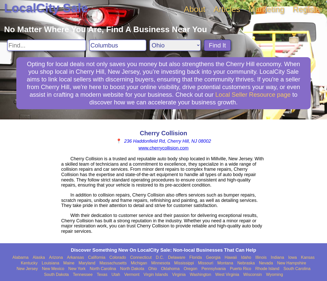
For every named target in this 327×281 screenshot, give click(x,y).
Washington (200, 274)
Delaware (176, 257)
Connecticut (141, 257)
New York (77, 268)
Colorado (117, 257)
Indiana (277, 257)
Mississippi (184, 263)
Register (308, 9)
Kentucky (29, 263)
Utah (115, 274)
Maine (69, 263)
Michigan (139, 263)
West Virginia (227, 274)
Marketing (266, 9)
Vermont (131, 274)
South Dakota (56, 274)
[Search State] (175, 45)
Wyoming (274, 274)
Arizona (56, 257)
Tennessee (82, 274)
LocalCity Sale (46, 8)
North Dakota (132, 268)
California (97, 257)
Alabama (21, 257)
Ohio (152, 268)
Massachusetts (113, 263)
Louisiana (50, 263)
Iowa (292, 257)
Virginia (179, 274)
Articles (226, 9)
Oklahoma (170, 268)
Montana (225, 263)
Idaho (246, 257)
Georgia (213, 257)
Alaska (39, 257)
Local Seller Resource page (253, 94)
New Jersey (27, 268)
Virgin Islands (156, 274)
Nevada (266, 263)
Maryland (86, 263)
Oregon (190, 268)
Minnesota (160, 263)
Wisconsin (252, 274)
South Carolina (297, 268)
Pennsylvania (213, 268)
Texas (102, 274)
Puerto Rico (240, 268)
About (194, 9)
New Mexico (53, 268)
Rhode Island (267, 268)
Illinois (260, 257)
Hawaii (231, 257)
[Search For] (46, 45)
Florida (195, 257)
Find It (217, 45)
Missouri (205, 263)
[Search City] (117, 45)
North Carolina (103, 268)
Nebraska (246, 263)
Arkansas (75, 257)
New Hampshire (291, 263)
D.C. (160, 257)
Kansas (307, 257)
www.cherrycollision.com (163, 148)
